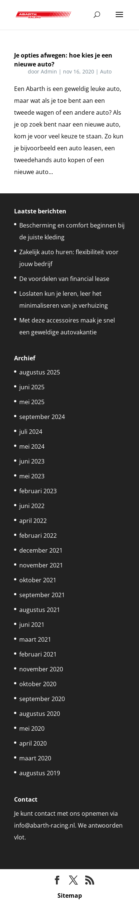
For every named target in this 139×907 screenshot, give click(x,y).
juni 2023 (31, 461)
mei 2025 (31, 402)
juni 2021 (31, 625)
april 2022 (33, 521)
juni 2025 (31, 387)
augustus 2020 (39, 714)
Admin (49, 71)
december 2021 (41, 550)
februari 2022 (38, 535)
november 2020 (41, 669)
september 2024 (42, 417)
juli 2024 (30, 432)
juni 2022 (31, 506)
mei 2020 (31, 728)
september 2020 (42, 699)
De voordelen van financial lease (64, 279)
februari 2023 (38, 491)
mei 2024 (31, 446)
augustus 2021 (39, 610)
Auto (106, 71)
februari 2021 (38, 654)
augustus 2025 (39, 372)
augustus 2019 (39, 773)
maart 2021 (35, 639)
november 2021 (41, 565)
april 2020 (33, 743)
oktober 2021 (37, 580)
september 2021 (42, 595)
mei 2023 (31, 476)
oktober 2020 (37, 684)
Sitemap (69, 895)
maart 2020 (35, 758)
